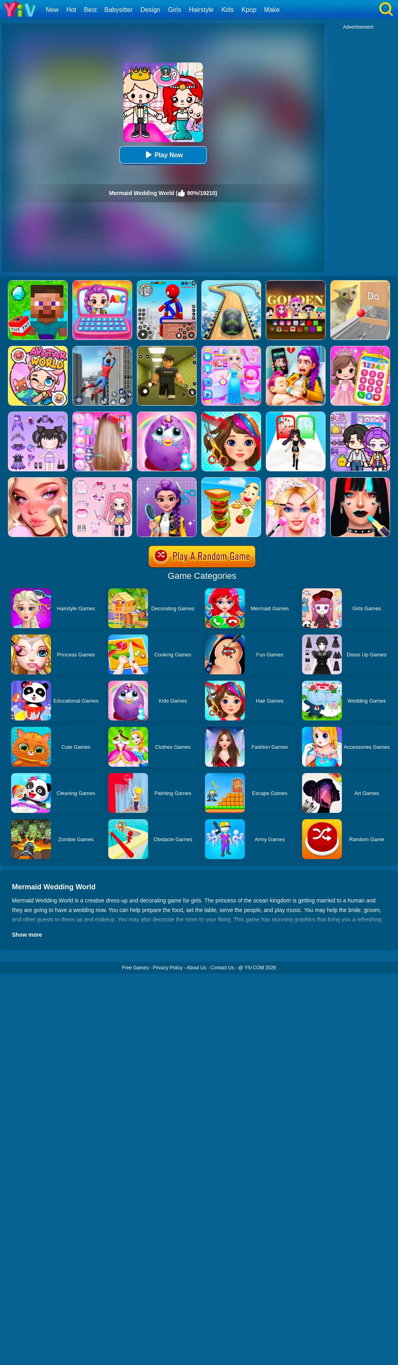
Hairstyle (201, 9)
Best (90, 9)
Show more (27, 934)
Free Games (135, 968)
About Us (196, 968)
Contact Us (222, 968)
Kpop (249, 9)
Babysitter (118, 9)
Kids (227, 9)
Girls (174, 9)
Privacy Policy (168, 968)
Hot (71, 9)
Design (150, 9)
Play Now (163, 155)
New (52, 9)
